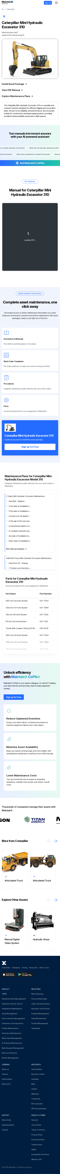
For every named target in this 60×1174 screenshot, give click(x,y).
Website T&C (36, 1159)
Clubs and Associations (40, 1004)
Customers (6, 968)
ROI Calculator (37, 1104)
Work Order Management (12, 1038)
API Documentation (39, 1109)
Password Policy (37, 1140)
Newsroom (6, 1084)
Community (35, 1099)
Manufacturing (37, 994)
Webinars (35, 1094)
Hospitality (35, 1028)
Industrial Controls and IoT (12, 1004)
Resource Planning (9, 1053)
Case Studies (36, 1069)
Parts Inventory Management (13, 1018)
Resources (33, 968)
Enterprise (16, 968)
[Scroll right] (55, 841)
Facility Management (39, 1023)
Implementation (8, 1125)
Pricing (24, 968)
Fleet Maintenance (38, 1018)
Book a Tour (44, 968)
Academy (35, 1079)
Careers (5, 1074)
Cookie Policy (36, 1145)
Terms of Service (38, 1130)
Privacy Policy (36, 1135)
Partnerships (7, 1079)
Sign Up (48, 3)
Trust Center (36, 1125)
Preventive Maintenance (11, 1033)
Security (34, 1120)
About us (5, 1069)
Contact (5, 1130)
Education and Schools (40, 1009)
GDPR (33, 1150)
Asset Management (9, 1014)
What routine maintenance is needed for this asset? (31, 154)
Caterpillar (10, 9)
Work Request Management (13, 1048)
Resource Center (38, 1074)
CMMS (4, 994)
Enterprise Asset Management (14, 999)
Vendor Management (10, 1058)
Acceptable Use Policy (40, 1154)
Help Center (6, 1120)
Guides (34, 1089)
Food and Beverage (39, 999)
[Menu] (56, 3)
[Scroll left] (48, 841)
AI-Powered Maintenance (12, 1043)
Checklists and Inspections (12, 1023)
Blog (33, 1084)
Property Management (40, 1014)
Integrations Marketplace (12, 1009)
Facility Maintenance (10, 1028)
